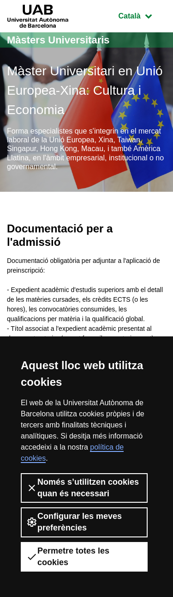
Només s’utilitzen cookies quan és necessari (82, 487)
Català (142, 15)
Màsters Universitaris (58, 40)
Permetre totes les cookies (67, 556)
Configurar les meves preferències (74, 522)
